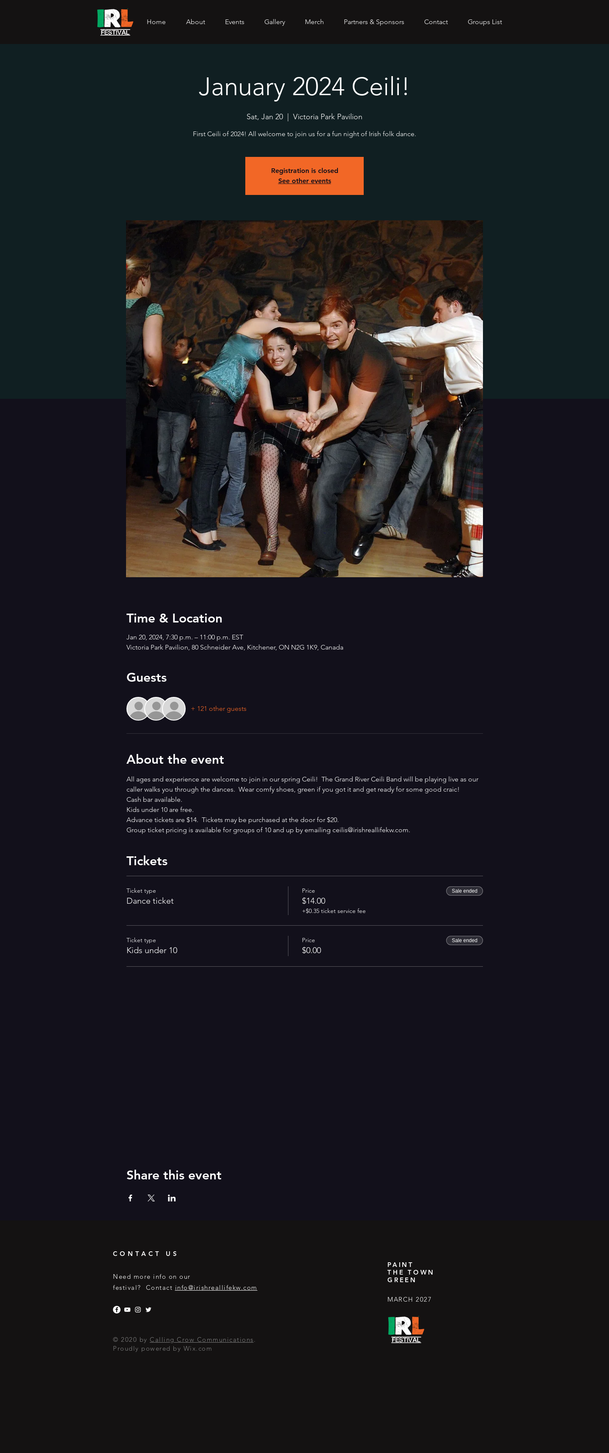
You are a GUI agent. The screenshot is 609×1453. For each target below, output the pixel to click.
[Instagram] (138, 1309)
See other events (304, 181)
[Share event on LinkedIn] (172, 1198)
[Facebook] (117, 1309)
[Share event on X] (151, 1198)
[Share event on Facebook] (130, 1198)
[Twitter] (148, 1309)
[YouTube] (127, 1309)
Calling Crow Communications (202, 1339)
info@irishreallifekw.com (216, 1287)
